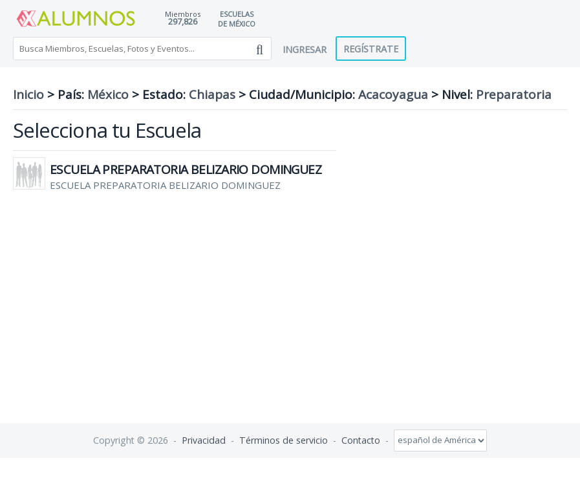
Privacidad (204, 439)
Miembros (182, 14)
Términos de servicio (283, 439)
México (108, 94)
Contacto (360, 439)
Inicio (28, 94)
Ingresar (305, 49)
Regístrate (370, 48)
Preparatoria (514, 94)
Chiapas (212, 94)
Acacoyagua (393, 94)
